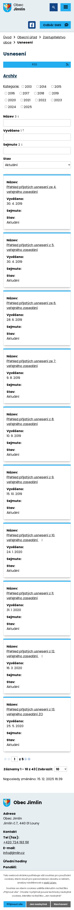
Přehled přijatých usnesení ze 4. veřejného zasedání (31, 189)
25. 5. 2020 (15, 726)
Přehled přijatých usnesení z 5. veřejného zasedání (30, 247)
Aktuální (13, 222)
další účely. (50, 883)
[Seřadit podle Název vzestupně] (18, 115)
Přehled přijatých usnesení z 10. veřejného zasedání (31, 537)
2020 (12, 100)
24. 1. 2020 (14, 552)
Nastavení (60, 904)
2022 (42, 100)
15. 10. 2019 (14, 494)
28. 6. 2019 (14, 319)
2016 (11, 93)
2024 (12, 106)
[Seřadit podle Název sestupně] (18, 117)
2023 (58, 100)
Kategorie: (11, 86)
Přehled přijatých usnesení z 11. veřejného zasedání (30, 595)
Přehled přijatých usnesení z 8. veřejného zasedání (30, 421)
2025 (28, 106)
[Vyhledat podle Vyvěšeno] (37, 137)
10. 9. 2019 (14, 436)
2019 (55, 93)
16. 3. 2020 (14, 668)
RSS (50, 64)
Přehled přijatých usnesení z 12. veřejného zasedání (31, 653)
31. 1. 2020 (14, 610)
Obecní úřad (27, 37)
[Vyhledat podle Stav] (37, 165)
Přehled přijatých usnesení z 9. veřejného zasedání (30, 479)
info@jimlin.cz (14, 853)
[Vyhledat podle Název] (37, 122)
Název (10, 116)
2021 (27, 100)
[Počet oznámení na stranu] (60, 769)
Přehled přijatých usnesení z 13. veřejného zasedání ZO (31, 711)
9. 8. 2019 (13, 377)
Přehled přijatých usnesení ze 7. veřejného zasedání (31, 363)
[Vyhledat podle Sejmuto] (37, 150)
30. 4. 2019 (14, 203)
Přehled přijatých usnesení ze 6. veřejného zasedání (31, 305)
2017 (26, 93)
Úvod (7, 37)
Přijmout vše (15, 904)
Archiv (10, 76)
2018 (40, 93)
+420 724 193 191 (16, 842)
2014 (42, 86)
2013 (28, 86)
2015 (57, 86)
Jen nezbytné (38, 904)
